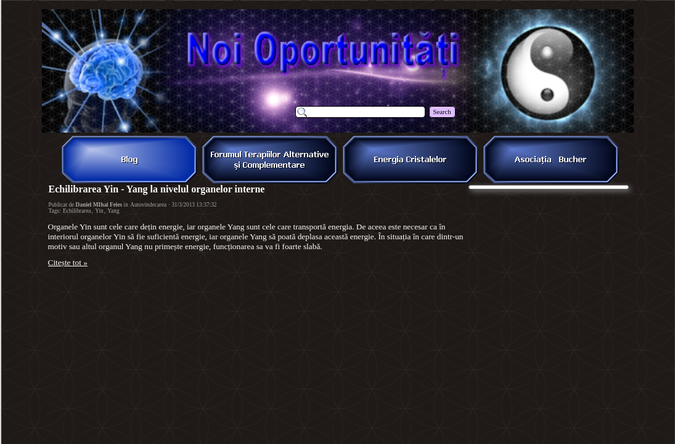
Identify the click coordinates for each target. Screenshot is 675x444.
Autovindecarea (148, 205)
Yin (99, 211)
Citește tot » (68, 262)
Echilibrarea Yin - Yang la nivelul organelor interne (157, 189)
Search (442, 112)
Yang (113, 211)
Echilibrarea (77, 211)
